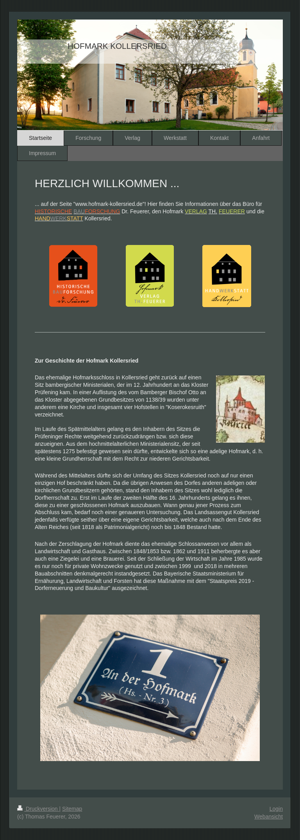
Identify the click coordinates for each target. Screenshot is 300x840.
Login (276, 809)
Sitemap (72, 809)
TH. (213, 211)
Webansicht (268, 816)
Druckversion (38, 809)
